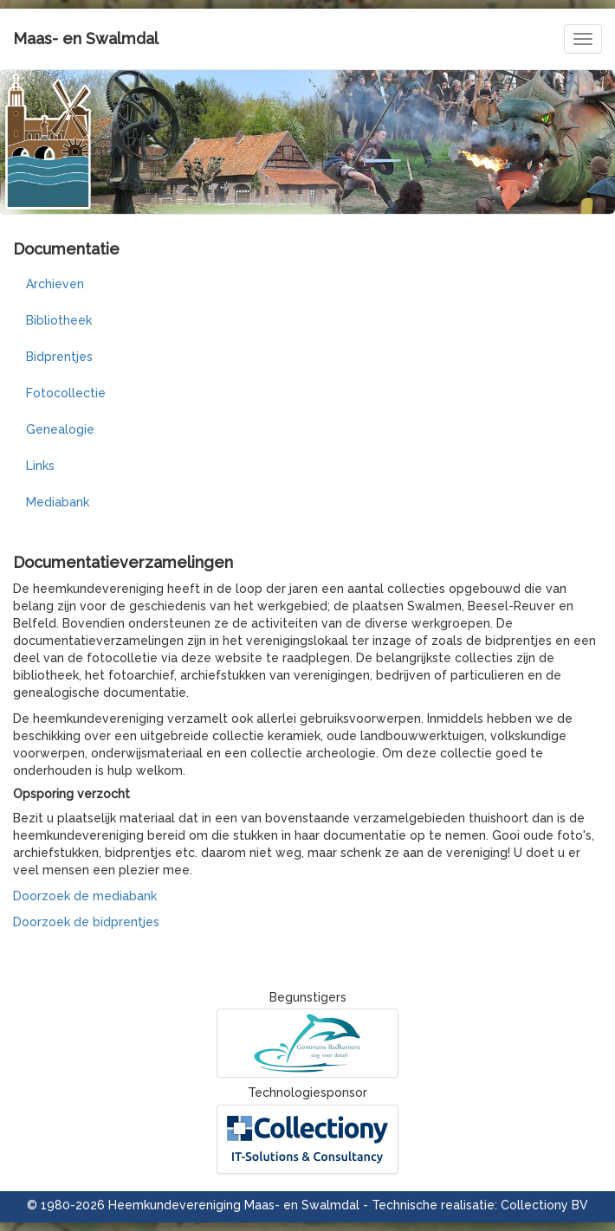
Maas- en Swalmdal (86, 38)
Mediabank (57, 502)
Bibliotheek (59, 320)
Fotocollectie (66, 393)
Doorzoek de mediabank (85, 896)
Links (40, 466)
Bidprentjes (59, 357)
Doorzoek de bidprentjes (86, 922)
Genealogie (60, 429)
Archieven (55, 284)
